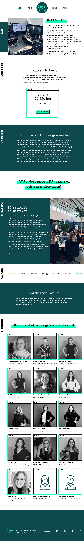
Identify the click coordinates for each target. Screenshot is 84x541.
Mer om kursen (43, 111)
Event (30, 8)
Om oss (54, 8)
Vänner (64, 8)
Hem (19, 8)
